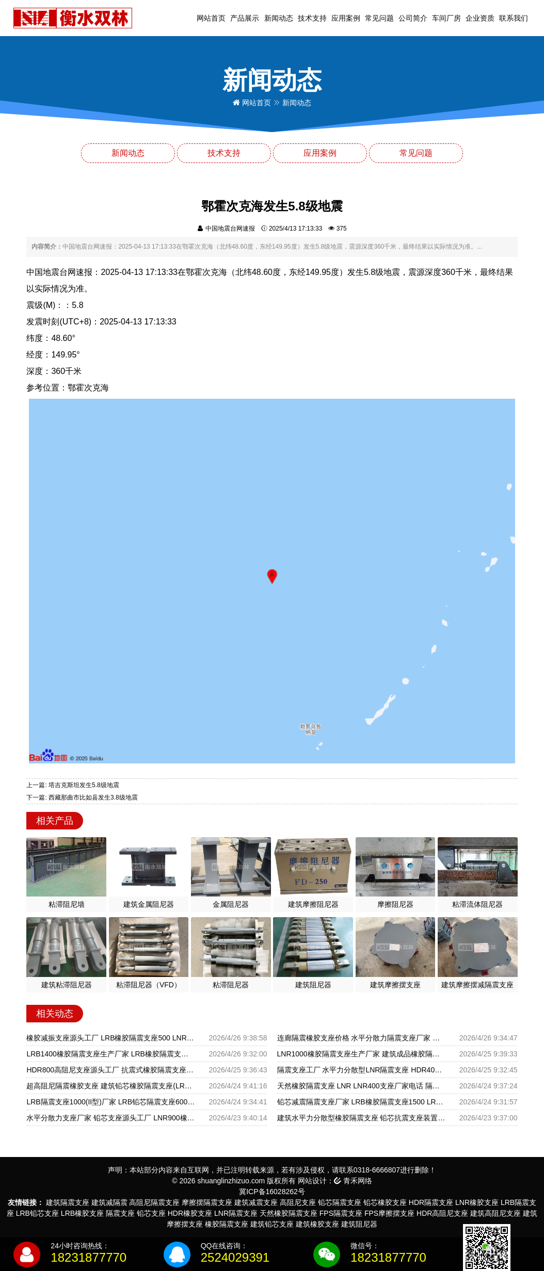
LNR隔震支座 (236, 1213)
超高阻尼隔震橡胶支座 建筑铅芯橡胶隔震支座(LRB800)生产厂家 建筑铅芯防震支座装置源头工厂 (110, 1086)
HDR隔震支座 (431, 1202)
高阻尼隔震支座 (154, 1202)
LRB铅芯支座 (37, 1213)
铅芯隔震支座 (339, 1202)
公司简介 (412, 18)
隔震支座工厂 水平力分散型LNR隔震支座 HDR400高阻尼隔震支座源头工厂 (361, 1070)
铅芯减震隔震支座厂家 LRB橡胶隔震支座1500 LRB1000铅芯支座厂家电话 (361, 1102)
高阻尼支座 (298, 1202)
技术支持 (312, 18)
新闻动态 (278, 18)
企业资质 (480, 18)
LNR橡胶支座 (477, 1202)
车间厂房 (446, 18)
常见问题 (379, 18)
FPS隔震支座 (340, 1213)
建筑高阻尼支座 (495, 1213)
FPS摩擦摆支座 (389, 1213)
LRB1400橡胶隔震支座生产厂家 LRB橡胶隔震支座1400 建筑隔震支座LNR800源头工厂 (110, 1054)
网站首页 (211, 18)
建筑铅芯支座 (272, 1224)
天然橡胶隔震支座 (288, 1213)
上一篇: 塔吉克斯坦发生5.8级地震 (72, 785)
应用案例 (345, 18)
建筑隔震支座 (67, 1202)
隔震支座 (120, 1213)
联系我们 (513, 18)
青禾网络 (353, 1181)
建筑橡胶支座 (317, 1224)
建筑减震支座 (256, 1202)
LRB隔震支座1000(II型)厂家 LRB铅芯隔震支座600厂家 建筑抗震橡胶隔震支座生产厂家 (110, 1102)
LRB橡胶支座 (82, 1213)
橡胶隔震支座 (226, 1224)
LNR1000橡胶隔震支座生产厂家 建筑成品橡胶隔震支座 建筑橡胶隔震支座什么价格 (361, 1054)
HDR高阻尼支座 (442, 1213)
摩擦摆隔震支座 (207, 1202)
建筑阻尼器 (359, 1224)
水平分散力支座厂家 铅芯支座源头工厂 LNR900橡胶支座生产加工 (110, 1118)
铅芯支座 (151, 1213)
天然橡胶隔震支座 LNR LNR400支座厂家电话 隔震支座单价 (361, 1086)
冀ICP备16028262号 (272, 1191)
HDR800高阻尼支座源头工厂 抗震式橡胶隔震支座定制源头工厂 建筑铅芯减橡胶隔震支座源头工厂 (110, 1070)
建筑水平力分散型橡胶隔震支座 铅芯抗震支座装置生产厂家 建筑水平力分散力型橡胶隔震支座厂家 (361, 1118)
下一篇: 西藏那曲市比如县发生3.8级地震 (81, 797)
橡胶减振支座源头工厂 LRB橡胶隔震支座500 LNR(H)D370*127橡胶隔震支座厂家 (110, 1038)
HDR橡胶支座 (190, 1213)
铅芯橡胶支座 (385, 1202)
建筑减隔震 (109, 1202)
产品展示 (244, 18)
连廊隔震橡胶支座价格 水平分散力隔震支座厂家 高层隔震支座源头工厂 (361, 1038)
